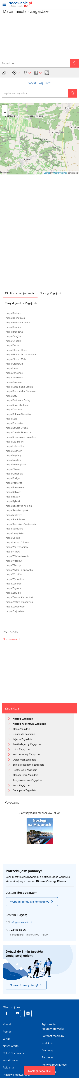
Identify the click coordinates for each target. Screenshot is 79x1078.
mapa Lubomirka (15, 446)
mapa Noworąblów (16, 464)
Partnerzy (48, 1057)
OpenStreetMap (60, 173)
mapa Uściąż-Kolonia (17, 542)
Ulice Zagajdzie (21, 749)
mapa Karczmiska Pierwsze (21, 391)
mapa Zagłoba (13, 588)
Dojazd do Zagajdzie (24, 734)
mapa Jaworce (14, 382)
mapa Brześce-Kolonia (18, 322)
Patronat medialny (53, 1036)
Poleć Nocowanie (14, 1053)
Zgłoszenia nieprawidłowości (53, 1026)
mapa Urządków (15, 533)
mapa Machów (14, 451)
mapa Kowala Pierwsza (18, 432)
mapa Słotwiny (14, 515)
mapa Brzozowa (14, 331)
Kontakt (7, 1024)
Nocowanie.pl (11, 639)
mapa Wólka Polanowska (19, 570)
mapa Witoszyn (14, 561)
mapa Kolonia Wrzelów (18, 414)
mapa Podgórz (14, 478)
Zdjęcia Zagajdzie (22, 739)
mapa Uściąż (13, 538)
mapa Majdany (14, 455)
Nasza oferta (10, 1046)
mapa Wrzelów (14, 574)
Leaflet (47, 173)
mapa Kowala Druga (17, 428)
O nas (6, 1039)
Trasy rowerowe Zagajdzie (27, 780)
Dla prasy (47, 1050)
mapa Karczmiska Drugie (19, 386)
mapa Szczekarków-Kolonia (21, 524)
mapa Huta (12, 368)
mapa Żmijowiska (15, 611)
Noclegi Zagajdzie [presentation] (51, 293)
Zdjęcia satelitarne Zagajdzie (28, 764)
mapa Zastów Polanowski (19, 602)
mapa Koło (11, 418)
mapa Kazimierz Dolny (18, 400)
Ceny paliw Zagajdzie (24, 790)
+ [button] (5, 107)
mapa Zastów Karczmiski (19, 597)
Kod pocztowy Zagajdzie (26, 754)
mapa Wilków (13, 551)
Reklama (8, 1067)
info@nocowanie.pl (21, 922)
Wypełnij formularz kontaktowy (32, 902)
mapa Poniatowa (15, 487)
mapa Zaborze (14, 583)
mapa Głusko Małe (16, 359)
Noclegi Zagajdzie (39, 1071)
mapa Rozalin (13, 496)
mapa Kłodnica (14, 409)
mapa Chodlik (13, 341)
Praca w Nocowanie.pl (17, 1075)
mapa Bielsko (13, 313)
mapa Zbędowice (15, 606)
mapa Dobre (12, 345)
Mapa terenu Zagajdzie (25, 775)
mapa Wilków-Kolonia (17, 556)
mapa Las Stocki (15, 441)
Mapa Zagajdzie (21, 729)
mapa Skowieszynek (17, 510)
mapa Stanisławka (15, 519)
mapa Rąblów (13, 492)
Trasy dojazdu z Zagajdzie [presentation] (21, 303)
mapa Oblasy (13, 469)
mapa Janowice (14, 373)
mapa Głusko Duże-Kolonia (21, 354)
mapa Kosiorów (14, 423)
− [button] (5, 113)
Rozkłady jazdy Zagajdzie (27, 744)
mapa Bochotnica (15, 318)
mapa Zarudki (13, 593)
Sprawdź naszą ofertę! (26, 985)
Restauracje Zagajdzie (25, 770)
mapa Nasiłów (13, 460)
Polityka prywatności (54, 1065)
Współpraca (10, 1060)
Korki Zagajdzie (21, 785)
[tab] (20, 293)
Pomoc (7, 1031)
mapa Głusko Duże (16, 350)
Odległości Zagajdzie (24, 759)
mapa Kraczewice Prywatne (21, 437)
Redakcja (47, 1043)
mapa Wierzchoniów (17, 547)
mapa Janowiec (14, 377)
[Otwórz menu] (4, 4)
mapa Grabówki (14, 363)
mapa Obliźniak (14, 473)
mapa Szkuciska (14, 528)
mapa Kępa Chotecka (17, 405)
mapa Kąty (11, 396)
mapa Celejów (13, 336)
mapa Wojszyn (14, 565)
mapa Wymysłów (15, 579)
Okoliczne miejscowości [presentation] (20, 293)
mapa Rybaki (13, 501)
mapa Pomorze (14, 483)
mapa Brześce (14, 327)
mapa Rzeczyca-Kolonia (19, 506)
